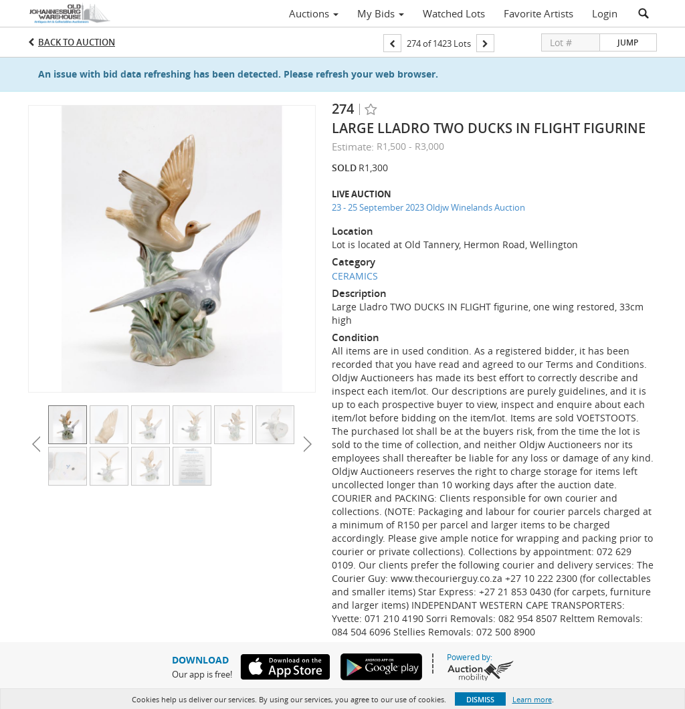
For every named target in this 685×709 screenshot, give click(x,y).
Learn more (532, 699)
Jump (627, 42)
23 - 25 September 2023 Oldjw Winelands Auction (428, 207)
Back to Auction (76, 42)
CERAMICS (355, 276)
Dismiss (480, 699)
